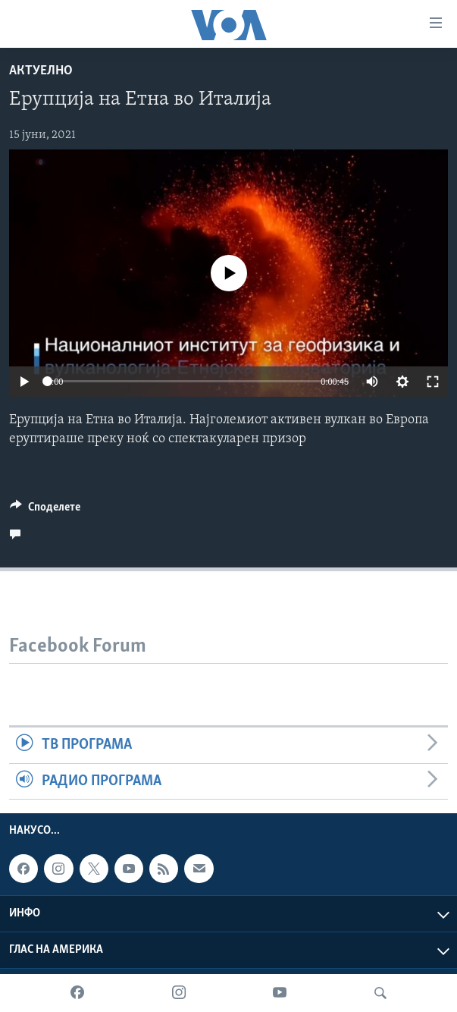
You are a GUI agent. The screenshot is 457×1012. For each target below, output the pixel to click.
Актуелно (41, 71)
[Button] (45, 510)
